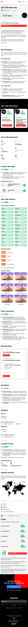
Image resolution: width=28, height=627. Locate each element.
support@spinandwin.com (16, 465)
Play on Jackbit (21, 125)
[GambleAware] (14, 619)
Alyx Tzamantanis (14, 10)
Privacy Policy (9, 607)
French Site (14, 611)
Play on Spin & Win (17, 553)
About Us (15, 607)
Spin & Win (7, 30)
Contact (20, 607)
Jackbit (22, 110)
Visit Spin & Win (14, 586)
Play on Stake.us (7, 125)
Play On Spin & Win (14, 25)
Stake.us (8, 110)
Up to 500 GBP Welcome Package (9, 23)
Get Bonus (6, 355)
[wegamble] (2, 1)
